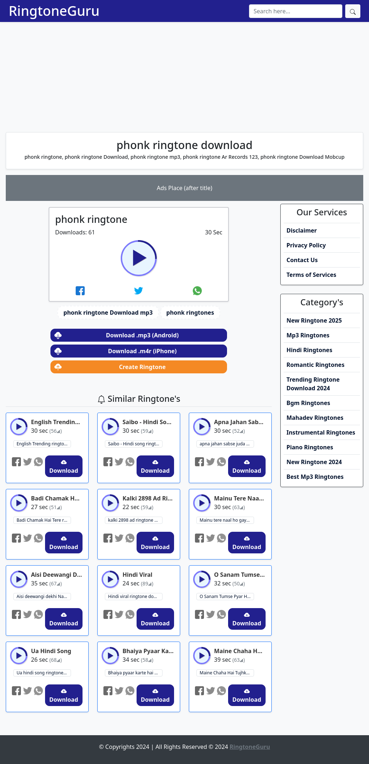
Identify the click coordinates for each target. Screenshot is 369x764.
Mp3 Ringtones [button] (307, 335)
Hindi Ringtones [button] (309, 350)
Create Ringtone (110, 367)
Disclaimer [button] (301, 230)
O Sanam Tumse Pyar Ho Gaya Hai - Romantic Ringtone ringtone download (227, 596)
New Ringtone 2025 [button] (314, 320)
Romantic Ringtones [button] (315, 365)
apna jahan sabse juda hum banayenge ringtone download (227, 444)
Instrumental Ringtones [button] (320, 432)
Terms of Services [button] (311, 275)
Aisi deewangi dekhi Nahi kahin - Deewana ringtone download (44, 596)
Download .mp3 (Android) (116, 335)
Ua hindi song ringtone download (44, 673)
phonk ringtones (190, 312)
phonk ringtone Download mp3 (107, 312)
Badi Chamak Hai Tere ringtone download (44, 520)
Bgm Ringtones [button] (308, 403)
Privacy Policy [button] (306, 245)
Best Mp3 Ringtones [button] (315, 477)
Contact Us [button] (302, 260)
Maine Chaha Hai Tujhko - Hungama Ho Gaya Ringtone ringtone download (227, 673)
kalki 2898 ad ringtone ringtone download (135, 520)
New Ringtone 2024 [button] (314, 462)
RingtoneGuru (54, 10)
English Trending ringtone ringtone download (44, 444)
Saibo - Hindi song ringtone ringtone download (135, 444)
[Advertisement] (184, 76)
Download (63, 466)
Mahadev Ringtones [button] (314, 418)
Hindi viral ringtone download (135, 596)
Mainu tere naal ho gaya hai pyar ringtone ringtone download (227, 520)
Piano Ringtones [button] (309, 447)
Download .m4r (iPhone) (115, 351)
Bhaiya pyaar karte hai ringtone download (135, 673)
